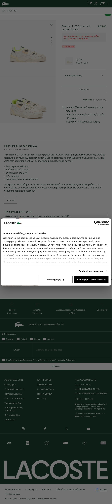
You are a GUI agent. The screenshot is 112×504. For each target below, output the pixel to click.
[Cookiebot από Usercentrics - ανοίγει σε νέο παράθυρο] (96, 223)
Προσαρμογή (55, 279)
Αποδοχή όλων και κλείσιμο (91, 279)
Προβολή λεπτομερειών (91, 271)
